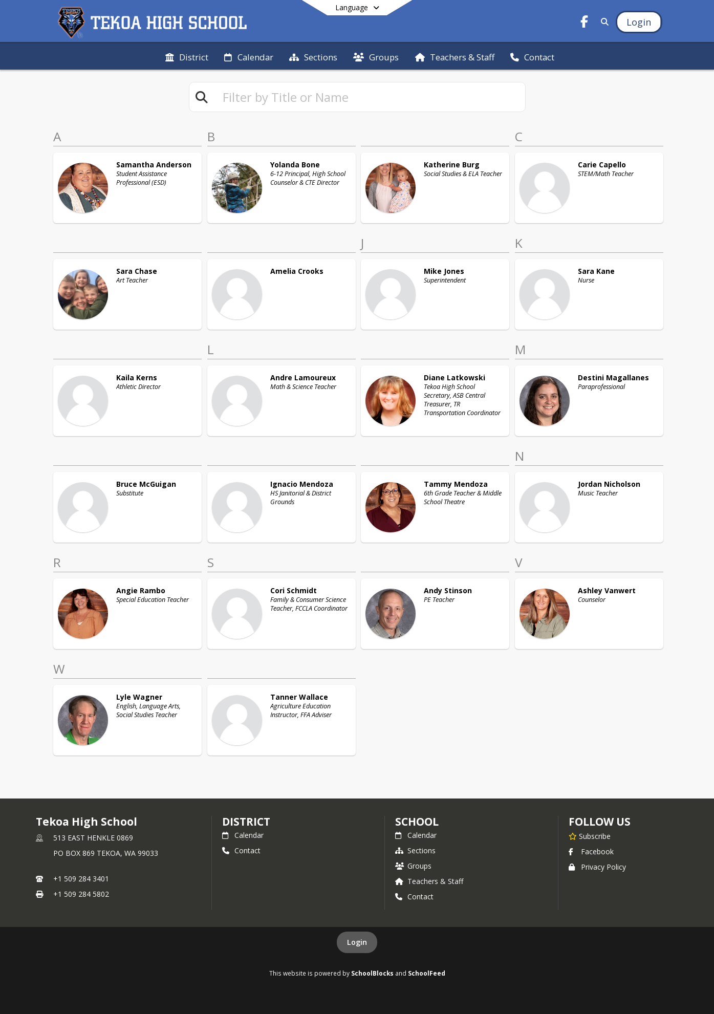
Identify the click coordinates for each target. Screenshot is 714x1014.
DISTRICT (246, 821)
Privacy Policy (597, 867)
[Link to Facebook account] (584, 23)
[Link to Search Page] (603, 22)
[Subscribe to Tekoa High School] (590, 836)
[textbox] (370, 97)
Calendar (243, 835)
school (417, 821)
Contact (241, 850)
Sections (415, 850)
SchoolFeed (426, 973)
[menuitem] (186, 56)
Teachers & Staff (429, 881)
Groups (413, 866)
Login (357, 942)
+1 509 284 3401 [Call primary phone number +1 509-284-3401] (81, 878)
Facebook (591, 851)
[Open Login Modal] (639, 22)
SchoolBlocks (372, 973)
